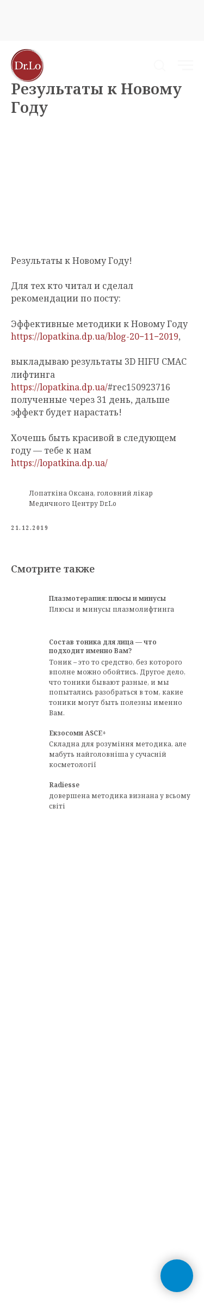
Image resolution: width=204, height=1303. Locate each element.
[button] (159, 64)
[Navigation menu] (185, 65)
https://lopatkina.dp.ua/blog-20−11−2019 (94, 336)
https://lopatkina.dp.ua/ (59, 387)
